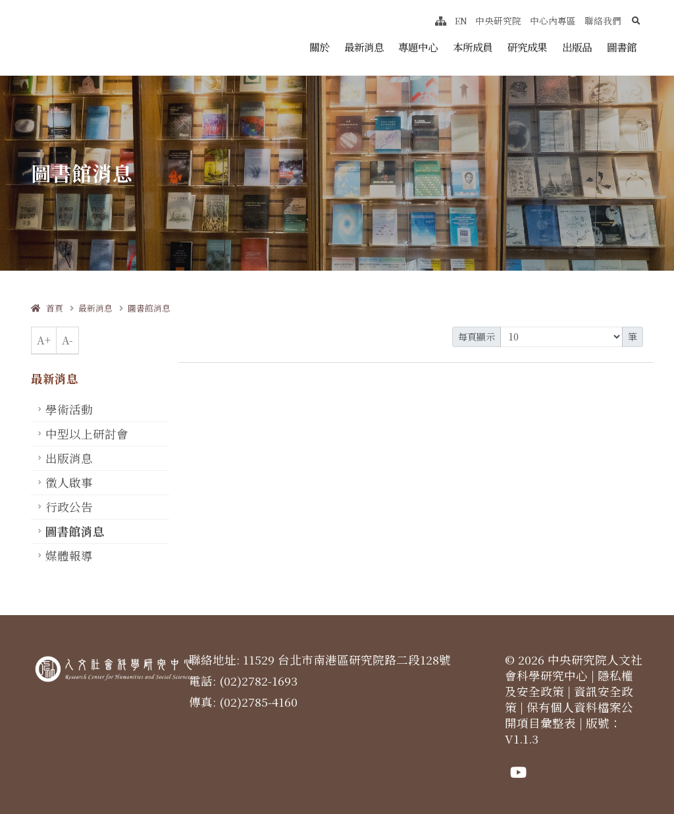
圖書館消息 (149, 308)
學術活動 (69, 409)
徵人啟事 (69, 482)
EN (461, 20)
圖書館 (621, 47)
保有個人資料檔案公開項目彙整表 (569, 715)
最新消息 (364, 47)
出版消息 (69, 458)
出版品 (577, 47)
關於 (319, 47)
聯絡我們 (602, 20)
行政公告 (69, 507)
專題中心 (418, 47)
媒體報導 (69, 555)
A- (67, 340)
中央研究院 (498, 20)
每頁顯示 (476, 336)
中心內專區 (553, 20)
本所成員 (472, 47)
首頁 (47, 308)
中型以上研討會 (86, 433)
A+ (44, 340)
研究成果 (527, 47)
